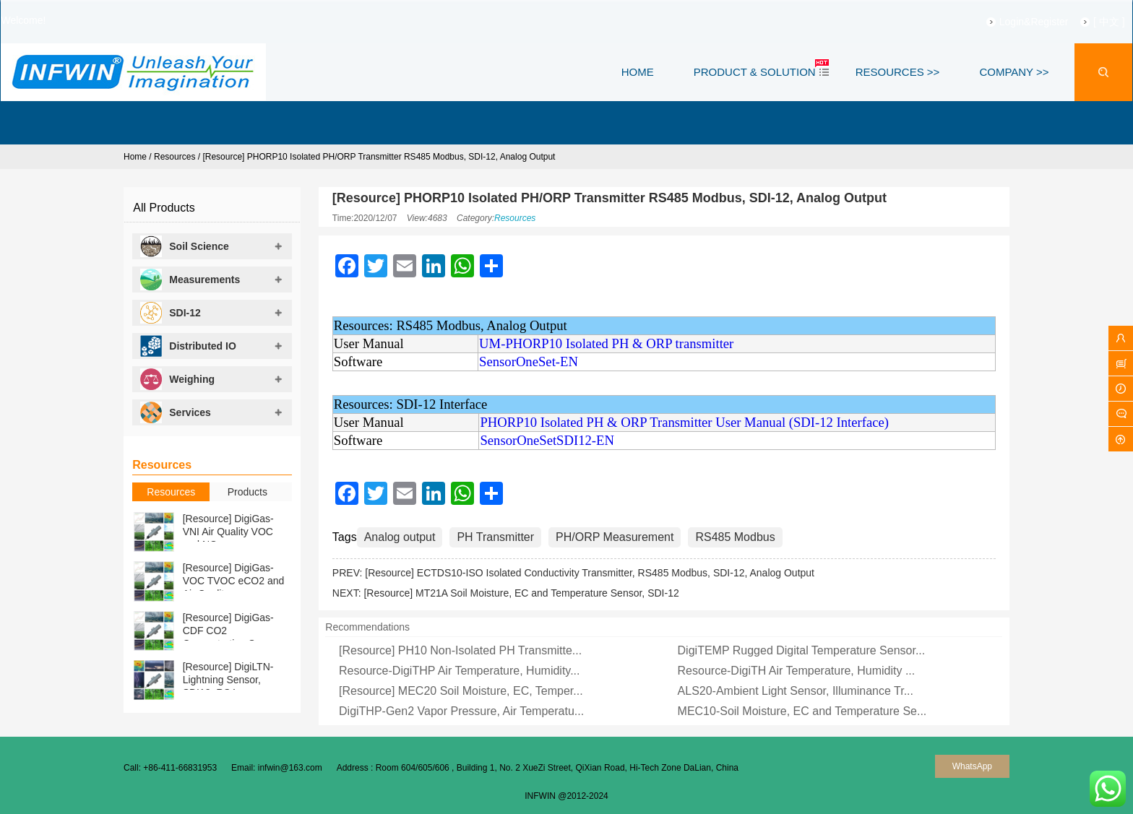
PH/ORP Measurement (614, 537)
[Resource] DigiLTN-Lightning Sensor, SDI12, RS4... (228, 679)
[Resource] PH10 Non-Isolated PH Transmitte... (460, 650)
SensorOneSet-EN (528, 361)
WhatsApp (972, 766)
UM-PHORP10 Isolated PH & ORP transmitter (606, 343)
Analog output (400, 537)
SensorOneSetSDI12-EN (547, 440)
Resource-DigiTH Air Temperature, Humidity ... (797, 670)
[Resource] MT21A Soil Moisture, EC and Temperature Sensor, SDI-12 (520, 593)
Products (247, 492)
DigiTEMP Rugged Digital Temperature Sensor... (802, 650)
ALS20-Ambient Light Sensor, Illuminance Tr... (795, 691)
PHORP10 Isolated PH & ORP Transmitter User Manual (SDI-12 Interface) (684, 422)
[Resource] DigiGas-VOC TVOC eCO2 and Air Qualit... (234, 580)
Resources (174, 157)
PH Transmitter (495, 537)
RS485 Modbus (735, 537)
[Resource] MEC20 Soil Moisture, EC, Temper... (461, 691)
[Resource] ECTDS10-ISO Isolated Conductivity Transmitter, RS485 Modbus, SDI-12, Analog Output (589, 573)
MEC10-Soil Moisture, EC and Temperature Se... (802, 711)
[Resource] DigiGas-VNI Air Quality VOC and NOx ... (228, 531)
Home (135, 157)
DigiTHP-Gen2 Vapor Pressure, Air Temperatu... (461, 711)
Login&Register (1012, 21)
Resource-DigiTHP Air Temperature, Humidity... (459, 670)
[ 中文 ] (1087, 21)
